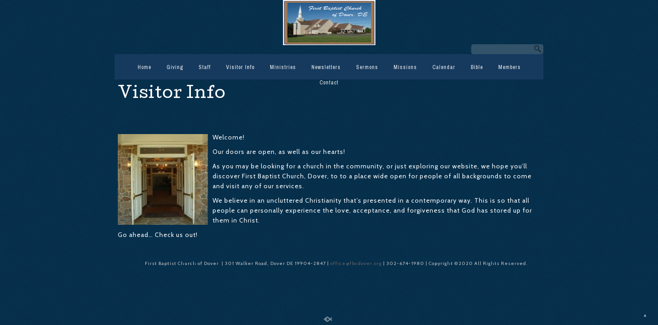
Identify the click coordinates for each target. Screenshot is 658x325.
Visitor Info (240, 67)
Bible (477, 67)
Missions (405, 67)
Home (144, 67)
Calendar (443, 67)
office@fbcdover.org (356, 263)
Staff (205, 67)
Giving (175, 67)
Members (509, 67)
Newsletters (326, 67)
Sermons (367, 67)
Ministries (283, 67)
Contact (329, 82)
